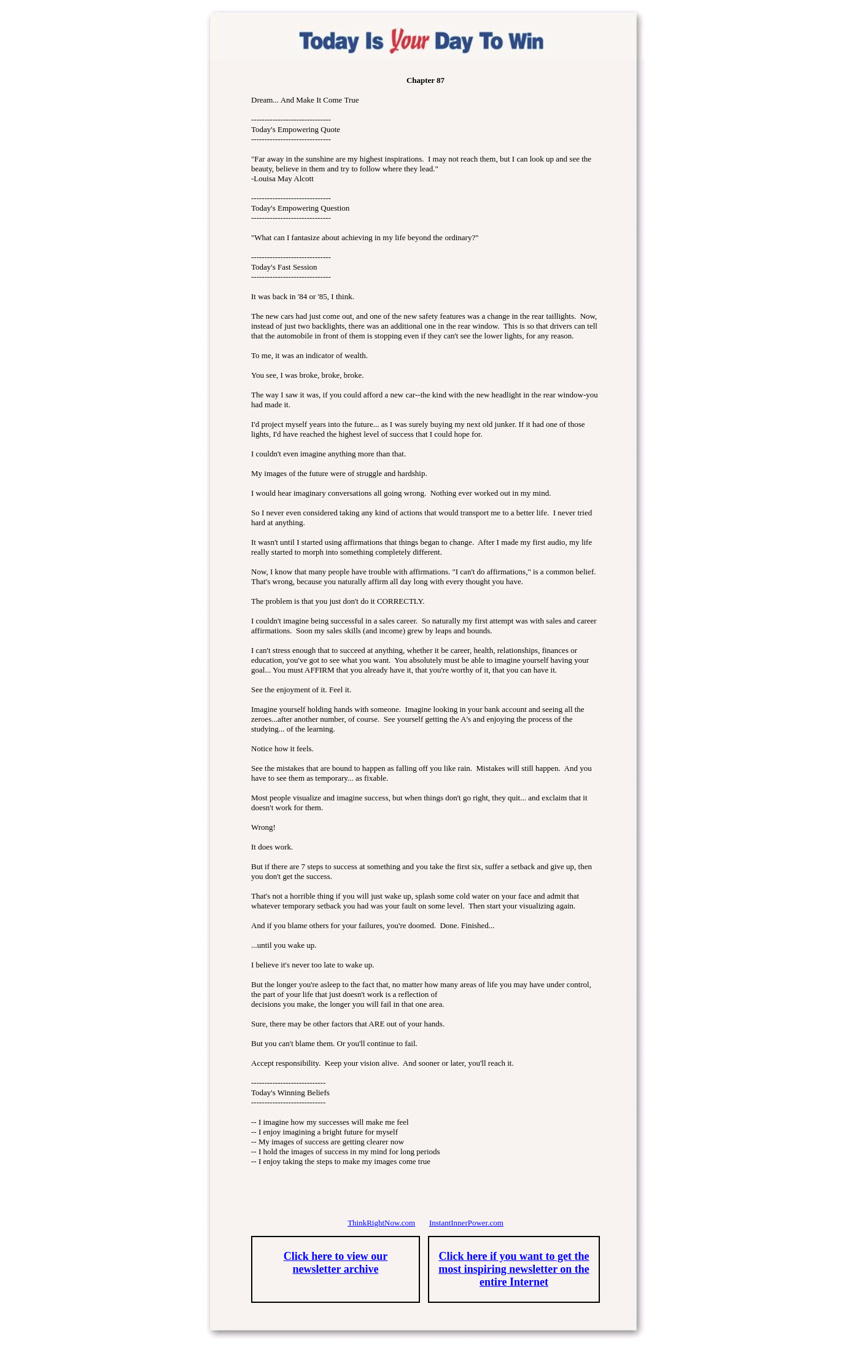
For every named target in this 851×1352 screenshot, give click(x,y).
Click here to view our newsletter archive (336, 1262)
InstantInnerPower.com (466, 1222)
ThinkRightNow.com (381, 1222)
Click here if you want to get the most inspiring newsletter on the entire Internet (513, 1269)
